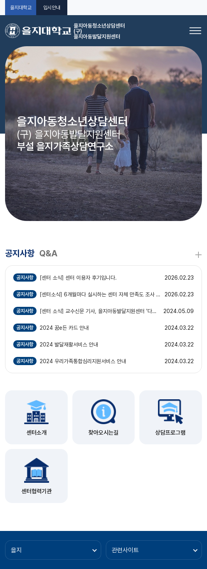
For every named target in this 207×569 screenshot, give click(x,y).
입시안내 (51, 7)
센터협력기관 (36, 491)
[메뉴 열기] (195, 30)
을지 (16, 550)
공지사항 (20, 253)
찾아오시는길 (103, 432)
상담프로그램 (170, 432)
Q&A (48, 253)
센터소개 (36, 432)
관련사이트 (125, 550)
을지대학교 (21, 7)
